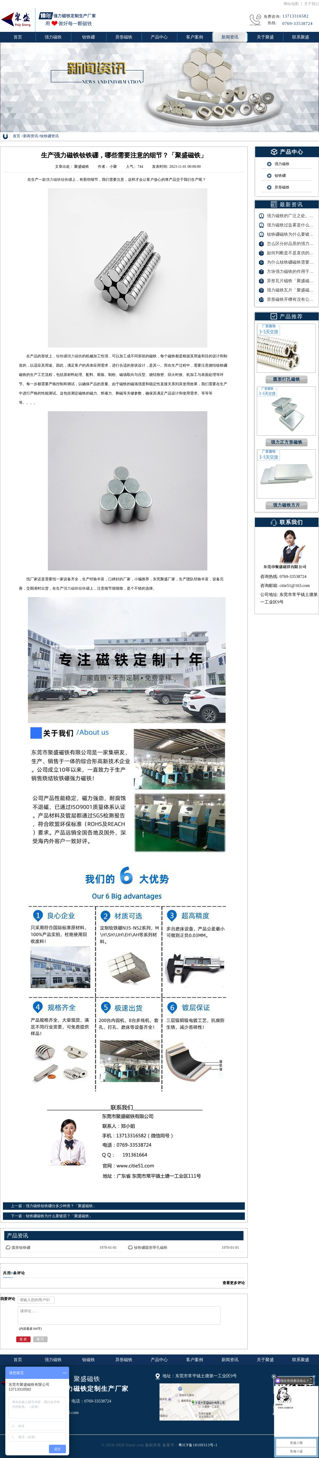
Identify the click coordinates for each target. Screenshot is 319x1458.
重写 (40, 1339)
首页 (18, 37)
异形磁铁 (123, 1359)
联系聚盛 (300, 1359)
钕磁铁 (88, 1359)
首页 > (18, 136)
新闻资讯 (30, 136)
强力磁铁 (53, 1359)
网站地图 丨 (294, 4)
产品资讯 (17, 1235)
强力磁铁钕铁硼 (59, 180)
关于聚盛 (265, 1359)
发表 (23, 1339)
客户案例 (194, 1359)
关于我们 (311, 4)
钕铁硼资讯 (49, 136)
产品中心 (159, 1359)
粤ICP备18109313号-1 (197, 1445)
